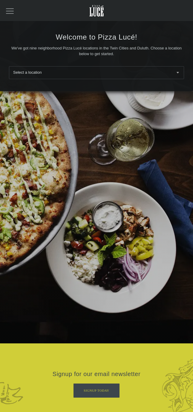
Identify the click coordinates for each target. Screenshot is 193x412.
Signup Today (96, 387)
